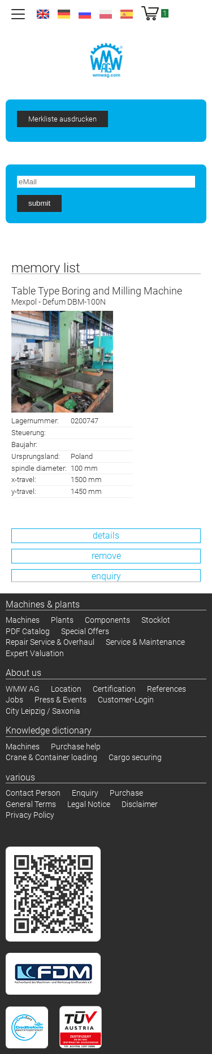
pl (105, 14)
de (64, 14)
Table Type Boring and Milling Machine (106, 296)
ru (85, 14)
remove (106, 555)
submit (39, 203)
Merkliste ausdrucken (62, 119)
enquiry (106, 576)
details (106, 535)
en (43, 14)
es (126, 14)
